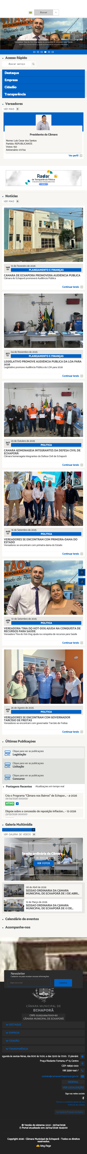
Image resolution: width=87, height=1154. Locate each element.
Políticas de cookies (76, 1105)
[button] (34, 52)
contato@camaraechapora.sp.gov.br (60, 1076)
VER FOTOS (43, 863)
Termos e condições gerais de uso (70, 1102)
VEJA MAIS (43, 47)
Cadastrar (63, 983)
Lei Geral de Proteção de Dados (69, 1112)
